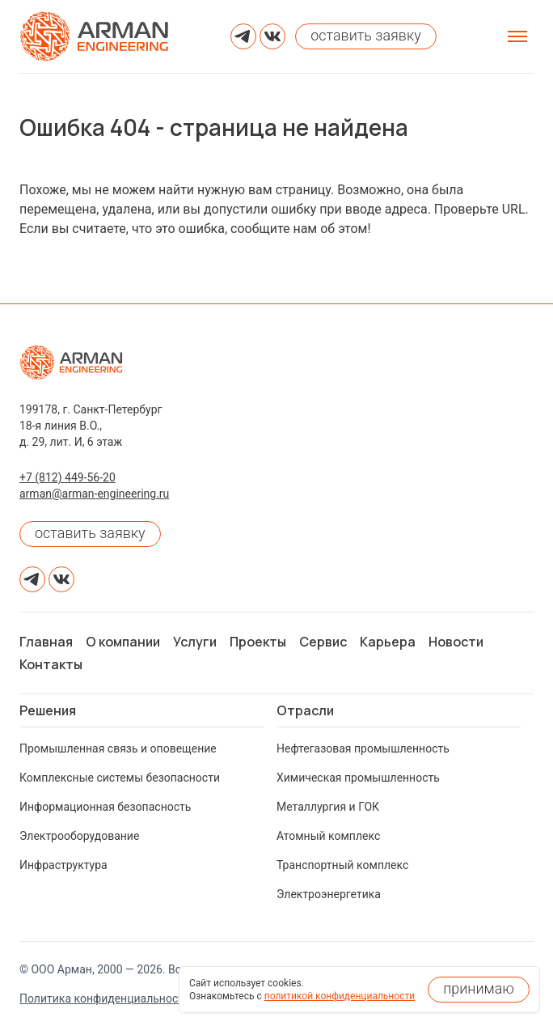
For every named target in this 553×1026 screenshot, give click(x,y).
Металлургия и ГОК (327, 806)
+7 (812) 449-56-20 (67, 477)
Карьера (388, 642)
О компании (123, 642)
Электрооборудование (79, 835)
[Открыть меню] (517, 36)
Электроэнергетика (328, 894)
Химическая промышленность (358, 777)
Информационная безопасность (105, 806)
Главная (46, 642)
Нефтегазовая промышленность (363, 748)
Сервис (323, 642)
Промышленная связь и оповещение (118, 748)
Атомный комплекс (328, 835)
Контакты (50, 664)
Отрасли (305, 710)
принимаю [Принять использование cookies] (478, 988)
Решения (47, 710)
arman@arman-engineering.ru (94, 493)
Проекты (258, 642)
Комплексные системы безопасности (119, 777)
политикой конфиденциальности (339, 996)
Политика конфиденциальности (104, 998)
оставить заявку (90, 532)
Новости (455, 642)
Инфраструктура (63, 865)
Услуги (195, 642)
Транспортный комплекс (342, 865)
